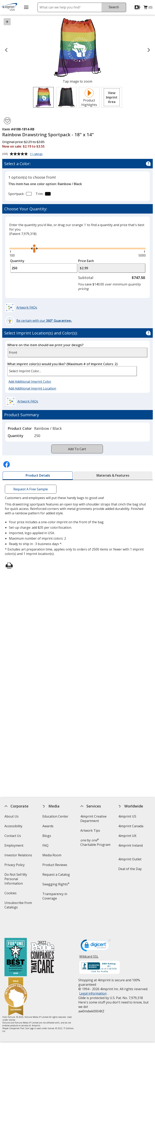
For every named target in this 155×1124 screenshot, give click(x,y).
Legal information (93, 975)
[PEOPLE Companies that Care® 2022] (42, 939)
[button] (112, 97)
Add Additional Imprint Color (30, 381)
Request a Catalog (56, 874)
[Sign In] (137, 7)
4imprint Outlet (129, 859)
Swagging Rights (55, 884)
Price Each (86, 261)
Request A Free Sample (31, 489)
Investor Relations (18, 856)
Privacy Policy (14, 866)
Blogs (46, 836)
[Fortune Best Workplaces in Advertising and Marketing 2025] (15, 939)
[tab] (38, 475)
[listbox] (72, 371)
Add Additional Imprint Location (32, 388)
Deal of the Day (130, 869)
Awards (47, 826)
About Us (11, 816)
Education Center (55, 816)
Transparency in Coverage (55, 897)
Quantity (17, 261)
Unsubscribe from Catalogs (18, 906)
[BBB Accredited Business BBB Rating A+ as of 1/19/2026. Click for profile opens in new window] (99, 950)
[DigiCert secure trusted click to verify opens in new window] (95, 928)
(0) (147, 8)
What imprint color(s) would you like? (62, 364)
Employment (13, 845)
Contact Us (12, 836)
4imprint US (127, 816)
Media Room (51, 855)
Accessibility (13, 826)
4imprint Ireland (130, 845)
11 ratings (37, 154)
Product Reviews (54, 865)
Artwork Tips (90, 830)
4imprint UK (127, 836)
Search (114, 7)
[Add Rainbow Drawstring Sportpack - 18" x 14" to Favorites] (7, 121)
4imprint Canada (130, 826)
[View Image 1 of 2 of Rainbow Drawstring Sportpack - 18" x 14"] (43, 97)
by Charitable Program (95, 842)
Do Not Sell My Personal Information (19, 880)
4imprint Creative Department (93, 818)
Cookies (10, 894)
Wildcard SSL (88, 940)
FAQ (45, 845)
